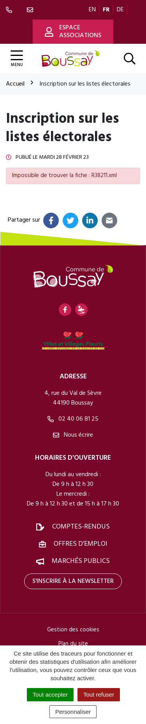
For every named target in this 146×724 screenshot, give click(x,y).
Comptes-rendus (81, 526)
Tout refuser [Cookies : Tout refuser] (98, 694)
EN (92, 10)
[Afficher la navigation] (17, 59)
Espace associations (73, 32)
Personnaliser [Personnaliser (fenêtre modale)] (73, 711)
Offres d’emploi (80, 544)
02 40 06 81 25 (73, 419)
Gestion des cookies (73, 629)
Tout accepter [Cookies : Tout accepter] (50, 694)
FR (106, 10)
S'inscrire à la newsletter (73, 581)
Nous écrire (73, 435)
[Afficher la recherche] (129, 58)
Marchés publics (81, 561)
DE (120, 10)
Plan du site (73, 644)
